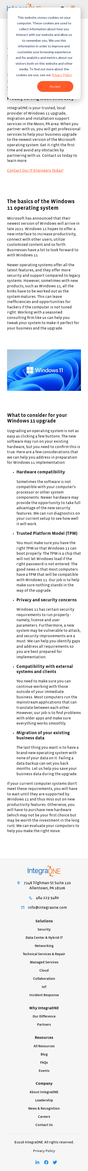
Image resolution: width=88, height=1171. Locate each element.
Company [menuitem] (44, 1083)
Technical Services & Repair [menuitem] (44, 954)
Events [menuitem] (44, 1071)
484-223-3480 (47, 898)
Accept (55, 86)
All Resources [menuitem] (44, 1046)
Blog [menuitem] (44, 1054)
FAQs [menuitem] (44, 1062)
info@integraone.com (47, 907)
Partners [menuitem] (44, 1024)
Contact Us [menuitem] (44, 1125)
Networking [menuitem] (44, 946)
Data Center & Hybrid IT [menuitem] (44, 937)
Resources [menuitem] (44, 1038)
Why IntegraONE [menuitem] (44, 1008)
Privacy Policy (61, 75)
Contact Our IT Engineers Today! (35, 170)
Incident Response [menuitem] (44, 995)
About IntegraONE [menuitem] (44, 1092)
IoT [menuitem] (44, 987)
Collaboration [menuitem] (44, 978)
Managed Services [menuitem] (44, 962)
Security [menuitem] (44, 929)
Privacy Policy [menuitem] (44, 1151)
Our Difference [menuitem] (44, 1016)
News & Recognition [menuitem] (44, 1108)
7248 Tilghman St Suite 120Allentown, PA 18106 (47, 885)
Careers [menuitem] (44, 1117)
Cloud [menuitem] (44, 970)
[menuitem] (37, 1162)
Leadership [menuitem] (44, 1100)
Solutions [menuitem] (44, 921)
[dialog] (44, 53)
